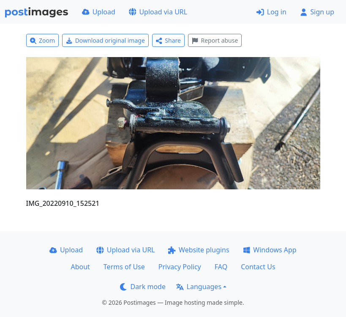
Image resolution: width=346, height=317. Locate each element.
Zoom (42, 40)
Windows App (270, 249)
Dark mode (143, 286)
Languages (198, 286)
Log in (271, 11)
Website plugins (198, 249)
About (80, 266)
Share (168, 40)
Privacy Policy (179, 266)
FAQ (221, 266)
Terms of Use (124, 266)
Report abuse (215, 40)
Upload (98, 11)
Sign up (317, 11)
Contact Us (258, 266)
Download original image (105, 40)
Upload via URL (158, 11)
